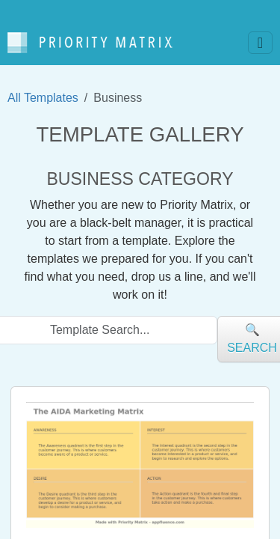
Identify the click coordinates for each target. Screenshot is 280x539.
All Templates (42, 97)
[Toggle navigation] (260, 42)
